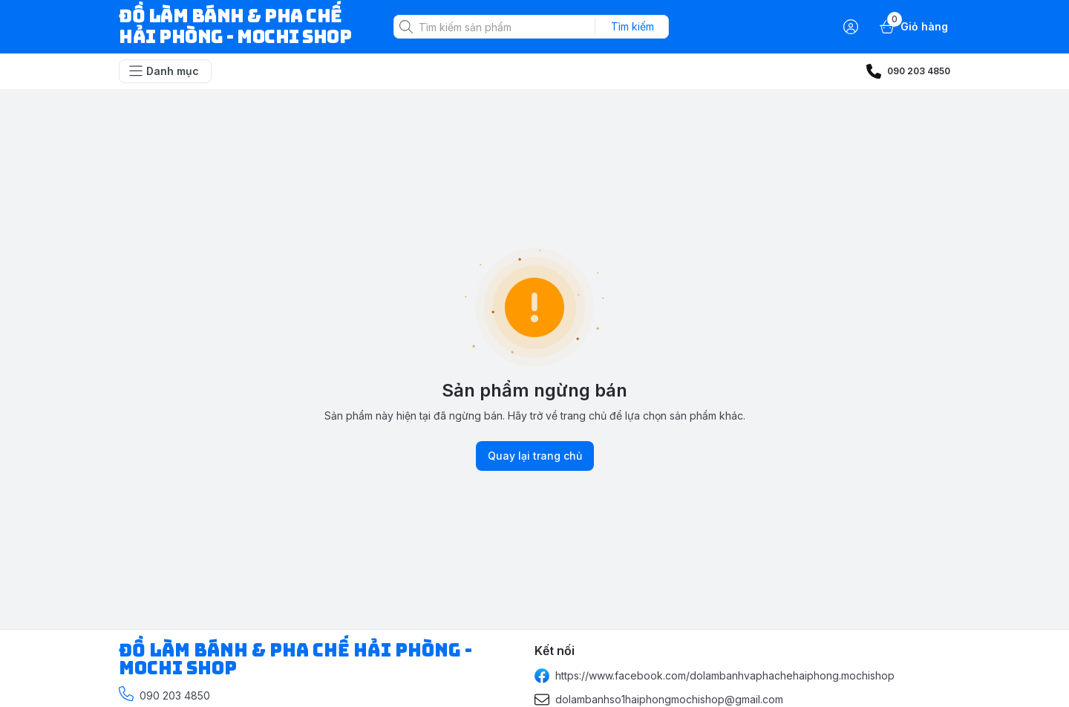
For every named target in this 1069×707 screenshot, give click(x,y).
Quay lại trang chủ (535, 456)
